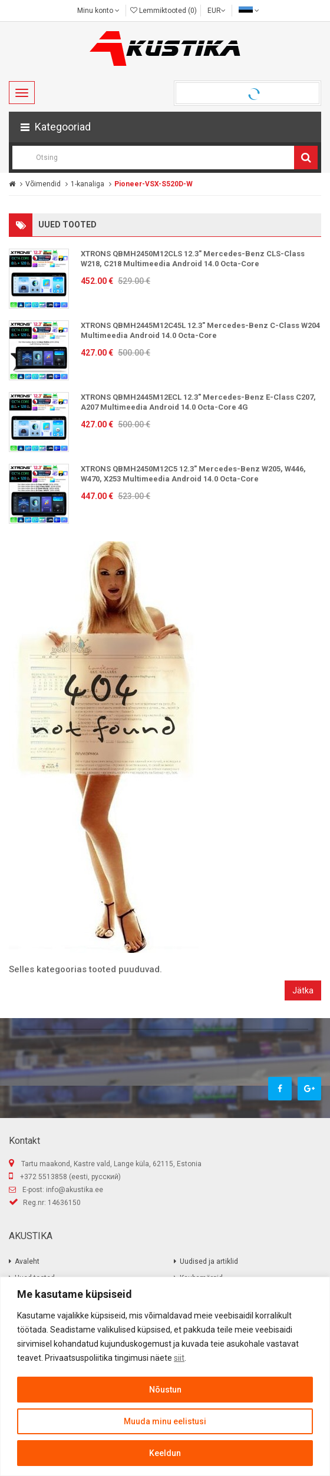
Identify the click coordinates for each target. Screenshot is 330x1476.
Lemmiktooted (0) (163, 10)
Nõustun (165, 1389)
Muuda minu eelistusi (165, 1421)
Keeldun (165, 1453)
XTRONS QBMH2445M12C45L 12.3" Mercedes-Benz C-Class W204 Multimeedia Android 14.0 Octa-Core (200, 330)
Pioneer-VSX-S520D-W (153, 184)
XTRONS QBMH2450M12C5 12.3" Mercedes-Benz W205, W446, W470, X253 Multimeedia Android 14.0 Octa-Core (193, 473)
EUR (216, 10)
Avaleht (27, 1261)
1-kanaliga (87, 184)
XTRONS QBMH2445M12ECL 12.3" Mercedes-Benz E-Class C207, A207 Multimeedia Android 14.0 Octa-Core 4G (198, 402)
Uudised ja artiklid (209, 1261)
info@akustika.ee (74, 1190)
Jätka (303, 990)
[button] (165, 127)
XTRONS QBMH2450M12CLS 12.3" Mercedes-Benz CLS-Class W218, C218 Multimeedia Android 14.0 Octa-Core (193, 258)
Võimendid (43, 184)
